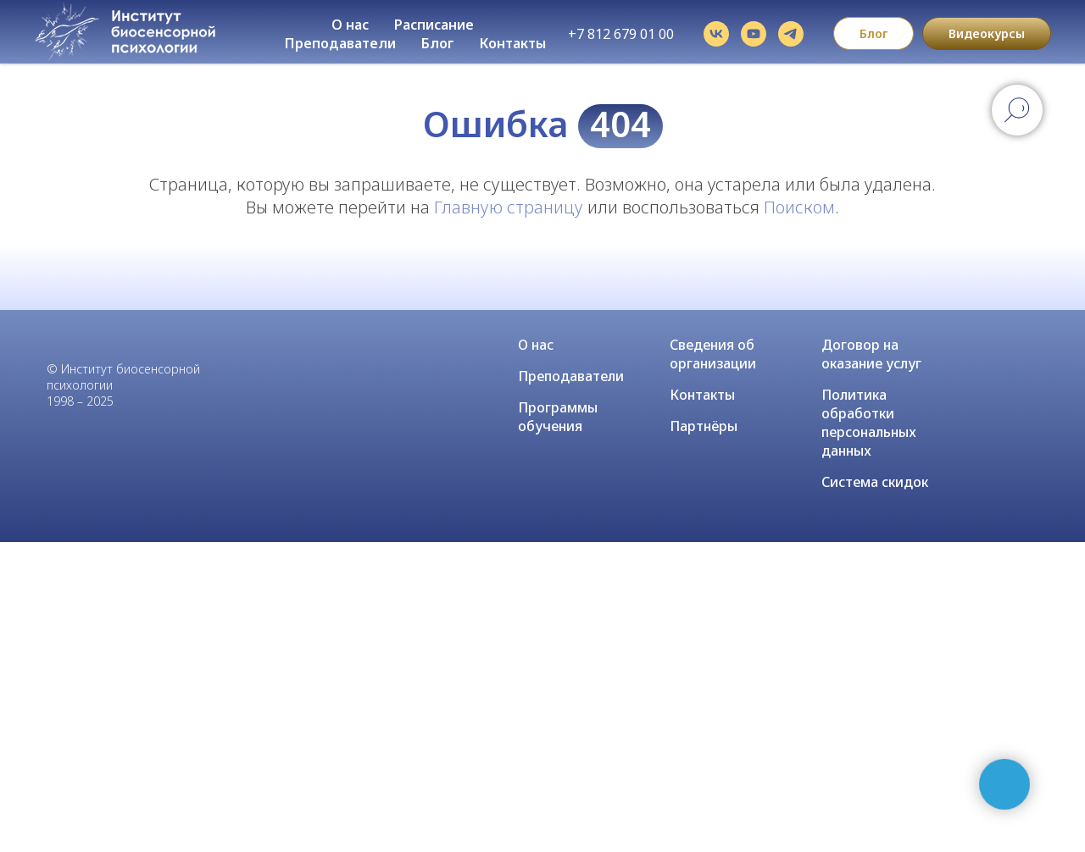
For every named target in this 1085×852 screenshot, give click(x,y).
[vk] (716, 34)
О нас (536, 344)
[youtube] (753, 34)
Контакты (513, 43)
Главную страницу (508, 207)
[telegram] (791, 34)
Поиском (799, 207)
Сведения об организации (713, 354)
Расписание (434, 24)
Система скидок (874, 482)
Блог (437, 43)
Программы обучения (558, 416)
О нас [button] (350, 24)
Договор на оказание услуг (871, 354)
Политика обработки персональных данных (868, 422)
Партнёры (703, 426)
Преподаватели (340, 43)
